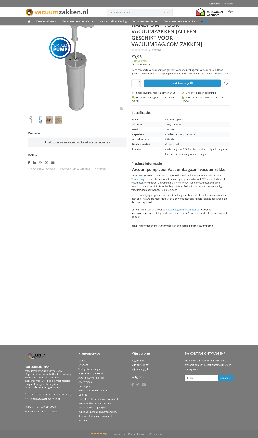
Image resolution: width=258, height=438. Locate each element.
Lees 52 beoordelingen (156, 434)
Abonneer (225, 377)
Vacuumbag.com (140, 179)
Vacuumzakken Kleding (113, 21)
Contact (82, 360)
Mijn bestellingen (140, 364)
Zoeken (165, 12)
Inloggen (228, 3)
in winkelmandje (182, 83)
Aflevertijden (85, 381)
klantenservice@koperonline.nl (45, 398)
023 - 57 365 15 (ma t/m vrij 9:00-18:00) (50, 394)
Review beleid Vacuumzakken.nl (95, 416)
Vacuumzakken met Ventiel (78, 21)
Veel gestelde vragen (89, 369)
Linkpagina (84, 386)
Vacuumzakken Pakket (145, 21)
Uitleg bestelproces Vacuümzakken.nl (98, 399)
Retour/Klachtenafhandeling (93, 390)
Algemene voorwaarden (91, 373)
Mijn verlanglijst (139, 369)
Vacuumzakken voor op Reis (180, 21)
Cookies (82, 394)
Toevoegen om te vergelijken (75, 167)
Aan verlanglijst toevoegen (42, 167)
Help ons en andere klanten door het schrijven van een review (77, 141)
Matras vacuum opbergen (92, 407)
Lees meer (223, 73)
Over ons (83, 364)
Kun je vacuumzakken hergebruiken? (97, 411)
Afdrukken (100, 167)
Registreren (214, 3)
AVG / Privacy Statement (91, 377)
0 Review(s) (155, 49)
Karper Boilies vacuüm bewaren (95, 403)
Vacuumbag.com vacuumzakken (183, 209)
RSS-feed (83, 420)
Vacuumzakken (46, 21)
